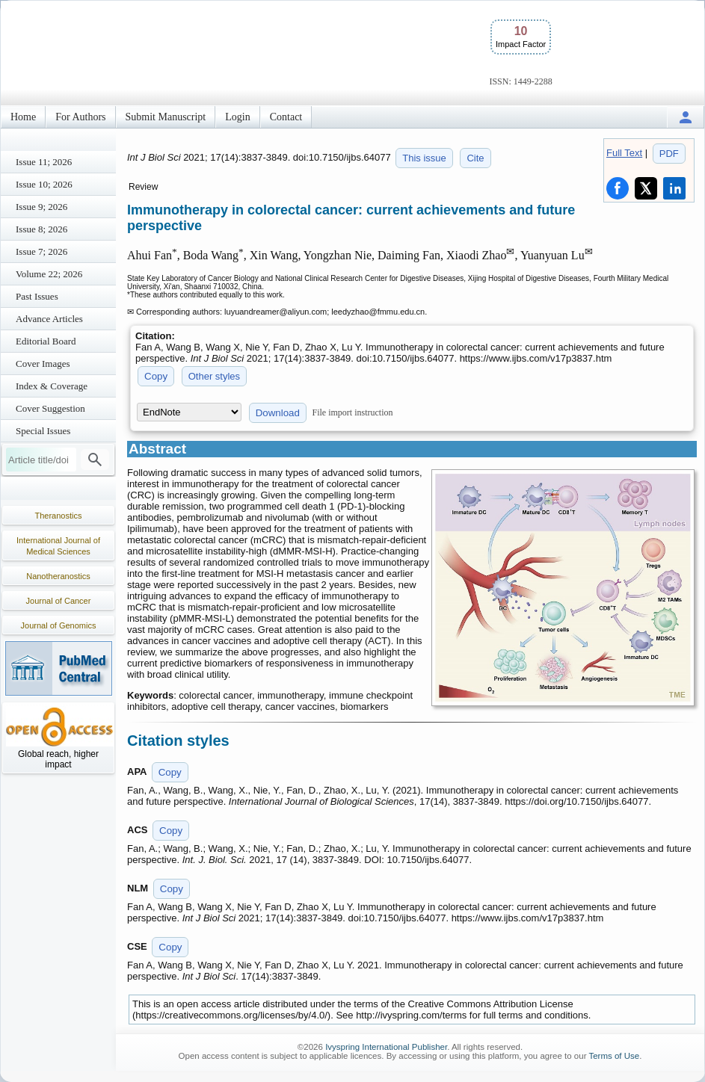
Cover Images (43, 363)
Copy (155, 376)
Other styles (214, 376)
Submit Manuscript (166, 117)
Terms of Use (613, 1055)
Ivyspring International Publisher (386, 1046)
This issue (424, 158)
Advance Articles (49, 318)
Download (278, 412)
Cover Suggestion (50, 408)
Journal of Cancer (58, 600)
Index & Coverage (51, 386)
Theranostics (58, 515)
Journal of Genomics (58, 625)
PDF (669, 153)
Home (23, 117)
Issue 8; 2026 (41, 229)
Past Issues (37, 296)
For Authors (80, 117)
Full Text (624, 152)
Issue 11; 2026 (44, 161)
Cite (475, 158)
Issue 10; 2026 (44, 184)
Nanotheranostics (58, 576)
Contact (286, 117)
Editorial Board (46, 341)
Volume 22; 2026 (49, 273)
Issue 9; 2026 (41, 206)
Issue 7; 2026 (41, 251)
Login (237, 117)
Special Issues (43, 430)
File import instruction (353, 412)
